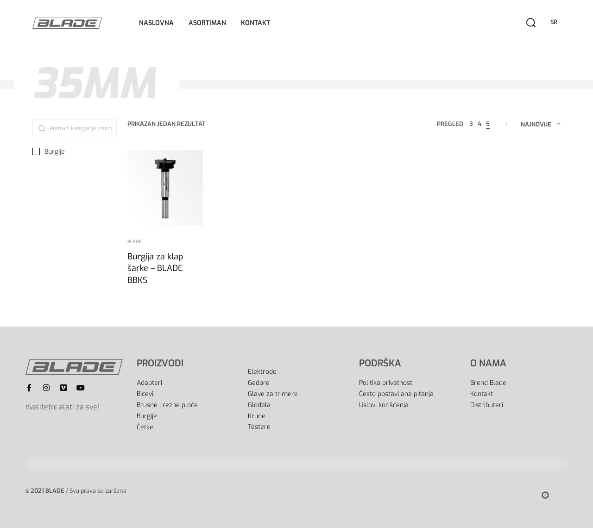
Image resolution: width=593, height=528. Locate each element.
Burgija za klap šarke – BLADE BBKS (155, 268)
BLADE (134, 241)
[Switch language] (555, 22)
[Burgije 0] (74, 151)
